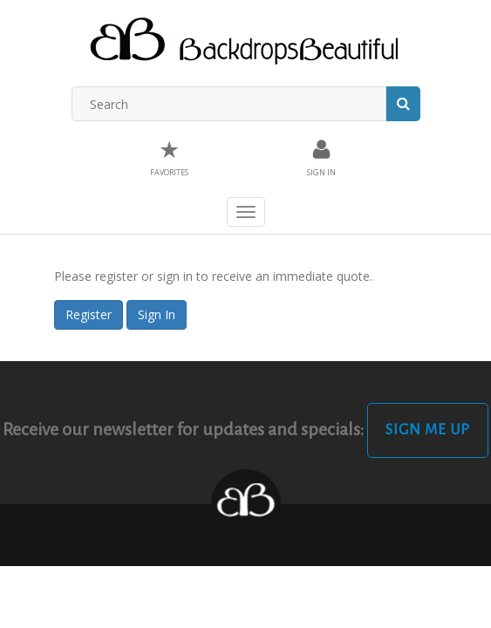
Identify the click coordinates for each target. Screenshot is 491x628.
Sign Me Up (427, 430)
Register (88, 314)
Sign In (156, 314)
